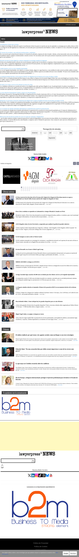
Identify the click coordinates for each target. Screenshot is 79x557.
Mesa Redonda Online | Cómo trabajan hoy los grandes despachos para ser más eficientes (39, 301)
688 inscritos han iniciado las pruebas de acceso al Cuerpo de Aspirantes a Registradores (22, 116)
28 (37, 188)
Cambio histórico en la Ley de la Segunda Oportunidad (13, 68)
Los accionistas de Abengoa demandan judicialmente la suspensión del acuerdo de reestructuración (24, 108)
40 (23, 190)
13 (45, 187)
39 (21, 190)
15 (48, 187)
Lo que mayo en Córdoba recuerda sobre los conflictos (32, 363)
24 (29, 188)
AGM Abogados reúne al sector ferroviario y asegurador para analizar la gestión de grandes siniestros (42, 224)
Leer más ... (49, 204)
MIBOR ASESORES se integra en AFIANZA (28, 262)
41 (25, 190)
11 (41, 187)
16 (50, 187)
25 (31, 188)
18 (54, 187)
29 (39, 188)
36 (52, 188)
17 (52, 187)
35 (50, 188)
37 (54, 188)
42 (27, 190)
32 (45, 188)
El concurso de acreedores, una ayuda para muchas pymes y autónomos (17, 52)
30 (41, 188)
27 (35, 188)
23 (27, 188)
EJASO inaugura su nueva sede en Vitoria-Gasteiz (29, 236)
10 (39, 187)
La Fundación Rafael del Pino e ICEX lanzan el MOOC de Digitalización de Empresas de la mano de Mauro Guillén (29, 76)
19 (56, 187)
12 (43, 187)
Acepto (66, 553)
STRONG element (71, 25)
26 (33, 188)
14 (47, 187)
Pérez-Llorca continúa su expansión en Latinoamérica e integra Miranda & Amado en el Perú (40, 211)
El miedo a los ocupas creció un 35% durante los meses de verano (16, 84)
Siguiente (52, 138)
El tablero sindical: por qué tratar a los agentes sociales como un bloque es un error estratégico (45, 335)
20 (21, 188)
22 (25, 188)
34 (48, 188)
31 (43, 188)
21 (23, 188)
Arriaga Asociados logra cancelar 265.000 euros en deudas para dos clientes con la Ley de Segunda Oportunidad (45, 274)
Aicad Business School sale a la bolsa (9, 44)
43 (29, 190)
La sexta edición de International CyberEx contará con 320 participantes (18, 92)
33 (47, 188)
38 (56, 188)
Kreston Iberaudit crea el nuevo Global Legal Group (29, 249)
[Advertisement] (39, 436)
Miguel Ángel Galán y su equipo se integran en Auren (30, 314)
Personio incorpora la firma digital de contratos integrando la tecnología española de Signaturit (23, 60)
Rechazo (73, 553)
